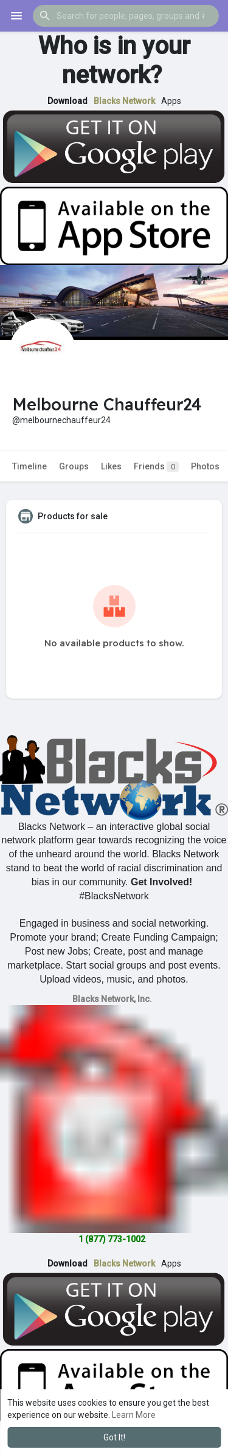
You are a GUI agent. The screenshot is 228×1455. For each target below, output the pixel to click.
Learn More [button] (134, 1415)
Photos (205, 466)
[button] (126, 16)
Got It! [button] (114, 1437)
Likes (111, 466)
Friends (156, 466)
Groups (74, 466)
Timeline (29, 466)
